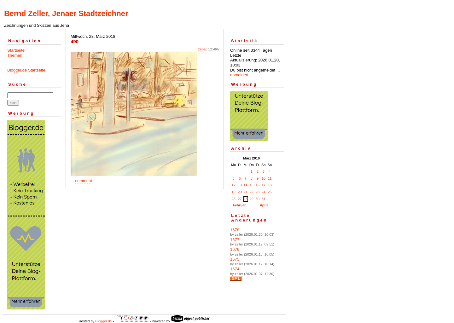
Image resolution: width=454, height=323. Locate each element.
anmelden (239, 74)
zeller (202, 49)
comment (83, 180)
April (264, 205)
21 (245, 192)
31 (263, 199)
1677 (234, 239)
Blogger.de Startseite (26, 70)
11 (269, 178)
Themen (14, 55)
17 (263, 185)
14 (245, 185)
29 (251, 199)
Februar (239, 205)
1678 (234, 230)
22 (251, 192)
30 (257, 199)
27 (240, 199)
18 (269, 185)
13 (240, 185)
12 (234, 185)
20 (240, 192)
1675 (234, 259)
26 (234, 199)
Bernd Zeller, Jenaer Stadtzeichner (66, 13)
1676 (234, 249)
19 (234, 192)
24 (263, 192)
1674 (234, 269)
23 (257, 192)
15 (251, 185)
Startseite (16, 50)
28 (245, 199)
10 (263, 178)
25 (269, 192)
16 (257, 185)
